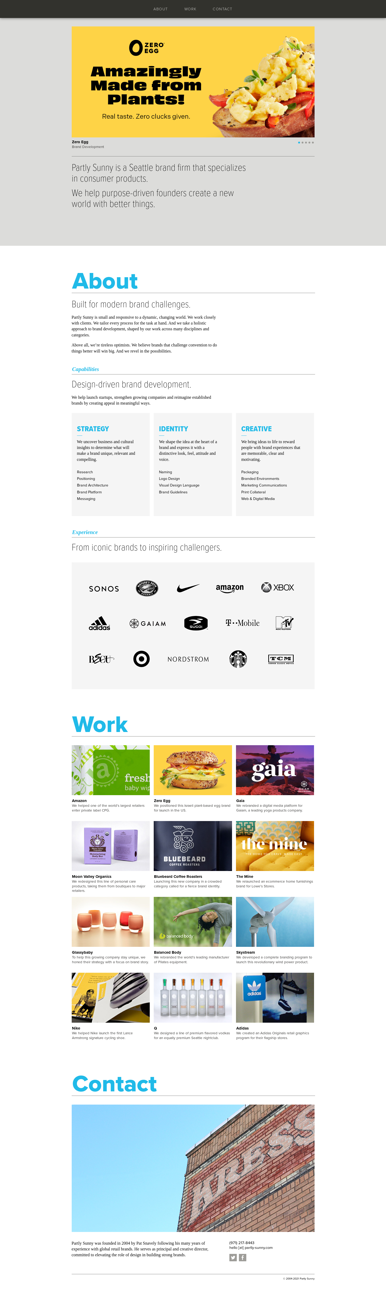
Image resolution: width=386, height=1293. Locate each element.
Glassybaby (82, 952)
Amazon (79, 800)
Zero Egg (162, 800)
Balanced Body (167, 952)
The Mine (244, 876)
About (160, 9)
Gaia (240, 800)
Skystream (245, 952)
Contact (222, 9)
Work (190, 9)
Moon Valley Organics (91, 876)
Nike (76, 1028)
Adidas (242, 1028)
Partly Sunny (95, 8)
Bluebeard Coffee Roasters (178, 876)
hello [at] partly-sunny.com (251, 1247)
